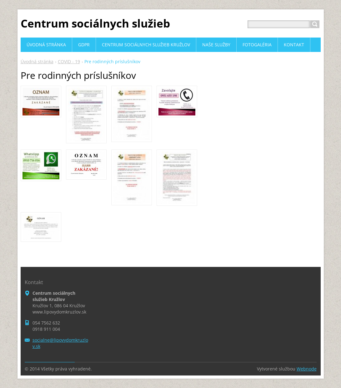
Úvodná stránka (37, 61)
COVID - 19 (69, 61)
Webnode (307, 369)
